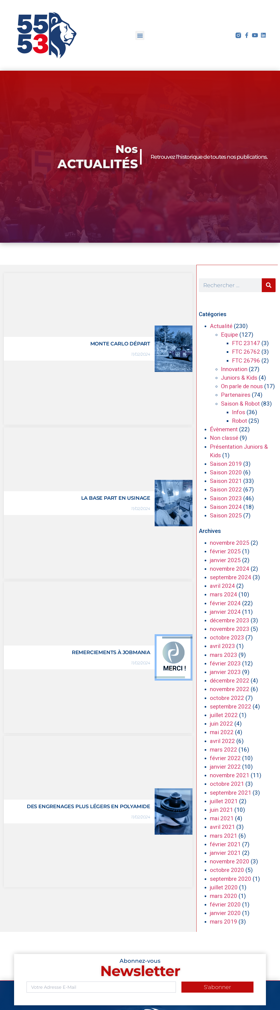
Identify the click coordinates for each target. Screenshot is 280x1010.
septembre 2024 (230, 577)
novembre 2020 (229, 861)
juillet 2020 (224, 887)
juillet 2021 (224, 801)
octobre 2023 (227, 637)
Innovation (234, 369)
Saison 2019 (226, 464)
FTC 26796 (246, 360)
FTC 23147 (246, 343)
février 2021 (225, 844)
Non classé (224, 438)
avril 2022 (222, 741)
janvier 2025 (225, 560)
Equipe (229, 334)
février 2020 (225, 904)
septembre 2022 (230, 706)
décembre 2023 (229, 620)
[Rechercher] (269, 285)
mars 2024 (223, 594)
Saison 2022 (226, 489)
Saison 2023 (226, 498)
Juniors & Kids (239, 377)
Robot (239, 420)
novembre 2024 (229, 568)
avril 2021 (222, 827)
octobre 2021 (227, 784)
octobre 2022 (227, 698)
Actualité (221, 326)
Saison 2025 (226, 515)
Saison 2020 (226, 472)
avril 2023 (222, 646)
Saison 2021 (226, 481)
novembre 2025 (229, 543)
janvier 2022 (225, 766)
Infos (238, 412)
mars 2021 (223, 835)
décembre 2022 (229, 680)
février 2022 (225, 758)
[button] (139, 35)
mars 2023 (223, 655)
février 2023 (225, 663)
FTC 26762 (246, 351)
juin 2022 (221, 723)
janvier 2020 (225, 913)
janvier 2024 (225, 612)
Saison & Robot (240, 403)
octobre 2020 (227, 870)
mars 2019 (223, 921)
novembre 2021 (229, 775)
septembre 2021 (230, 792)
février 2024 (225, 603)
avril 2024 (222, 586)
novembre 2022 (229, 689)
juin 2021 (221, 810)
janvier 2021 (225, 853)
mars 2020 (223, 896)
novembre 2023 (229, 629)
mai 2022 (222, 732)
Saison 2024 (226, 507)
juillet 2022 (224, 715)
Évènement (224, 429)
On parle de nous (242, 386)
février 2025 (225, 551)
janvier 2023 (225, 672)
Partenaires (235, 395)
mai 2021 (222, 818)
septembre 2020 (230, 879)
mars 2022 (223, 749)
